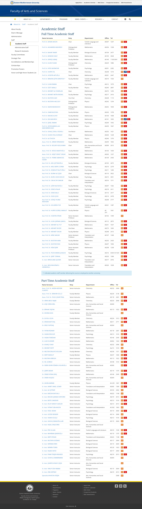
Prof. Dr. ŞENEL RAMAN (49, 123)
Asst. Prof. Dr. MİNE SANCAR (51, 235)
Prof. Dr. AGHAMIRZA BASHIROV (52, 47)
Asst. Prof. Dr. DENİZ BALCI (50, 193)
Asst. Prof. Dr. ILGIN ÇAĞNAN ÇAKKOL (54, 221)
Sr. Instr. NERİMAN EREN (49, 444)
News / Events (80, 19)
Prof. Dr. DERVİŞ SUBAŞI (49, 59)
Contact (115, 19)
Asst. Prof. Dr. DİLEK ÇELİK (50, 196)
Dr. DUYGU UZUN (47, 318)
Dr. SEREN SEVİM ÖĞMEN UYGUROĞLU (54, 365)
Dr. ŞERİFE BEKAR (47, 371)
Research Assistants (22, 51)
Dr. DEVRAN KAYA (47, 313)
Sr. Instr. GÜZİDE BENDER (50, 414)
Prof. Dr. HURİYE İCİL (48, 72)
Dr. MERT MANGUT (48, 355)
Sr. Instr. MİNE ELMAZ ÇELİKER (51, 260)
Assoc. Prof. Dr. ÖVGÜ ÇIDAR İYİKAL (53, 297)
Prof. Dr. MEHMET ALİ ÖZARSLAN (52, 91)
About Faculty (16, 29)
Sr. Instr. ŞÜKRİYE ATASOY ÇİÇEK (52, 463)
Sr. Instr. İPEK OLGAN (48, 430)
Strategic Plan (16, 58)
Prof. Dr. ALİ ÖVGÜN (48, 138)
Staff (23, 24)
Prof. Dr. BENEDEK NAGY (50, 56)
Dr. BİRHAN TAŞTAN (48, 309)
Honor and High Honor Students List (23, 73)
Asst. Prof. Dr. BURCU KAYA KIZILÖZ (53, 177)
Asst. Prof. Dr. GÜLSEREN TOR (51, 205)
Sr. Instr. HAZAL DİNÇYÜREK (50, 425)
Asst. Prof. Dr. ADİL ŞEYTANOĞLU (52, 163)
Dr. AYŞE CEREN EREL (48, 304)
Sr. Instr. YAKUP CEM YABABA (51, 468)
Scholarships (15, 65)
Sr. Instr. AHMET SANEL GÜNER (51, 386)
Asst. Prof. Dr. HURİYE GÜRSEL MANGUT (54, 210)
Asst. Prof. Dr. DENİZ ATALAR (51, 189)
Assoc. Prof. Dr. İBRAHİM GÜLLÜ (52, 294)
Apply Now (79, 2)
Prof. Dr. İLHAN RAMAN (49, 84)
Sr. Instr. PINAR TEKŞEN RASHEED (52, 454)
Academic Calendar (89, 2)
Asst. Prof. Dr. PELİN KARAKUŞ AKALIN (54, 253)
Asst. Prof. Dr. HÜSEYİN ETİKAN (51, 216)
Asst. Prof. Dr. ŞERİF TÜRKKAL (51, 256)
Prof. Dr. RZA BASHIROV (49, 119)
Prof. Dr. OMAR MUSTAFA (50, 112)
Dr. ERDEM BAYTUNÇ (48, 322)
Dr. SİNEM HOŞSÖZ (48, 378)
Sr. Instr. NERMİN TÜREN (49, 447)
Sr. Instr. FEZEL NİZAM (49, 411)
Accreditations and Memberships (22, 62)
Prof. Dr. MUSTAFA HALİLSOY (51, 101)
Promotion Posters (17, 69)
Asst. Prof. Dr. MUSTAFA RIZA (51, 244)
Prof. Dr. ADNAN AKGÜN (49, 42)
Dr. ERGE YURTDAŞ (48, 325)
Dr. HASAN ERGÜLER (48, 334)
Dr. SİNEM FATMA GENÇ (49, 374)
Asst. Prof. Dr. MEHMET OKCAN (51, 232)
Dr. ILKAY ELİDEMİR (48, 341)
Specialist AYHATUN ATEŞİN (50, 475)
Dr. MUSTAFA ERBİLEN (49, 358)
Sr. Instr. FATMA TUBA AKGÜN (51, 407)
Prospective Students (112, 2)
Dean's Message (16, 33)
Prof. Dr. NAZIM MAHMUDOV (51, 107)
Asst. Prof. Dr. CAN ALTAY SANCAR (52, 180)
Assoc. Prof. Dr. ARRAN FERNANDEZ (53, 142)
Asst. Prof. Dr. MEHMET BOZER (51, 228)
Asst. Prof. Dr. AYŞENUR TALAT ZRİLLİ (53, 170)
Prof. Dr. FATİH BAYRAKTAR (50, 68)
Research (98, 19)
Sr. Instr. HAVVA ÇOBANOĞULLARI (52, 421)
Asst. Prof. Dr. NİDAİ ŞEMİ (50, 247)
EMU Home (101, 2)
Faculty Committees (18, 55)
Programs (63, 19)
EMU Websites (71, 506)
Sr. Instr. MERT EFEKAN (49, 437)
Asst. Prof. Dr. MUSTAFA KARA (51, 240)
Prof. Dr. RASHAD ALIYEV (49, 116)
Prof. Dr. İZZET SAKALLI (49, 87)
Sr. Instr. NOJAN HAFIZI (49, 451)
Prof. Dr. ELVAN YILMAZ (49, 63)
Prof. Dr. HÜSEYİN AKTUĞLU (51, 75)
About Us (27, 19)
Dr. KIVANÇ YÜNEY (48, 344)
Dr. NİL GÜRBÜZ (47, 362)
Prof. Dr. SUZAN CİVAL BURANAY (52, 135)
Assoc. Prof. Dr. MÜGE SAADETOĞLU (53, 151)
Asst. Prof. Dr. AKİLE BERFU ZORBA (53, 167)
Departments (45, 19)
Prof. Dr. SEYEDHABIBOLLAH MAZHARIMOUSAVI (51, 127)
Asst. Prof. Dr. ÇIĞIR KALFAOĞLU (52, 186)
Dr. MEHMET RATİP (48, 348)
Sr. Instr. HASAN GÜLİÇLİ (49, 418)
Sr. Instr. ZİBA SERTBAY (49, 472)
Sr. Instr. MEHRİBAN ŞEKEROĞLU (52, 433)
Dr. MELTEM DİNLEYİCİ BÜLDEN (52, 351)
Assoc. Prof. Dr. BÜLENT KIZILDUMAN (53, 145)
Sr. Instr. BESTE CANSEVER (50, 400)
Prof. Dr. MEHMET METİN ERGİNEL (52, 94)
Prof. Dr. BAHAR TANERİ (49, 52)
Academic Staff (20, 44)
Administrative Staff (21, 47)
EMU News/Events (126, 2)
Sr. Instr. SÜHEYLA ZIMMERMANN (52, 458)
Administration (16, 36)
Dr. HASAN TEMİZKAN (49, 338)
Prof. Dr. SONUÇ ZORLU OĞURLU (52, 131)
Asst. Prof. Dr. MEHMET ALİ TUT (52, 225)
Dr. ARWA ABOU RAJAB (49, 301)
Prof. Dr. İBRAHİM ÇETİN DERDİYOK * (53, 79)
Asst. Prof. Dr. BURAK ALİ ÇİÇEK (51, 173)
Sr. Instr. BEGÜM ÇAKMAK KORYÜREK (53, 397)
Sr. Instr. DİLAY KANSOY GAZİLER (52, 404)
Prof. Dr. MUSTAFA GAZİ (49, 98)
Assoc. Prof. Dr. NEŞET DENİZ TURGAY (54, 154)
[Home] (11, 24)
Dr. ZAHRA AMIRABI (48, 383)
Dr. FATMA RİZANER (48, 331)
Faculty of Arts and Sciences (29, 11)
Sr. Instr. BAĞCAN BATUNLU (50, 393)
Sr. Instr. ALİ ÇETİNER (48, 390)
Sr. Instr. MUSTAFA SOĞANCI (51, 440)
